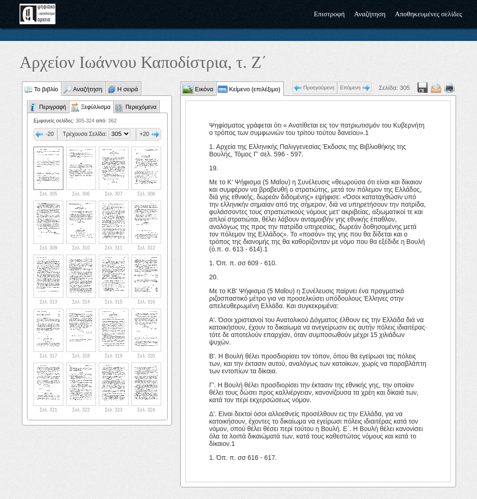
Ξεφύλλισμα (95, 107)
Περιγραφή (52, 107)
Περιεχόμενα (141, 107)
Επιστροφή (329, 14)
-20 (50, 134)
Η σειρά (127, 89)
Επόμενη (350, 87)
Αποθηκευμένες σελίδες (428, 14)
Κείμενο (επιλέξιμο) (254, 89)
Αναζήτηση (370, 14)
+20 (144, 134)
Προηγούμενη (318, 87)
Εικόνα (203, 89)
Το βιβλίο (46, 89)
